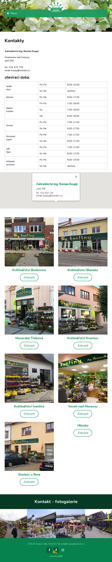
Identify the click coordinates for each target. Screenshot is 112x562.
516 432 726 (54, 544)
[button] (56, 205)
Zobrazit (29, 277)
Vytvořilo (56, 556)
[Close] (76, 176)
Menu (13, 13)
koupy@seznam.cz (75, 544)
